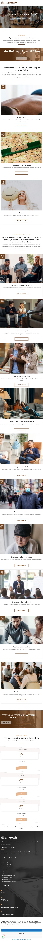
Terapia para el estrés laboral (21, 601)
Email (2, 906)
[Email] (1, 904)
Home (14, 18)
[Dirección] (1, 890)
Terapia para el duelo (21, 466)
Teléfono (3, 899)
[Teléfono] (1, 897)
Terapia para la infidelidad (21, 375)
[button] (41, 919)
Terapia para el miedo (21, 511)
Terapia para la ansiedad (21, 692)
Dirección (3, 892)
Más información (21, 125)
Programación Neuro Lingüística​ (21, 165)
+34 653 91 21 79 (4, 900)
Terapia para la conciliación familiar (21, 285)
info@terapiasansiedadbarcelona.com (9, 907)
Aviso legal (29, 939)
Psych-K (21, 213)
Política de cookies (15, 939)
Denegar (21, 933)
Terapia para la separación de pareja (21, 420)
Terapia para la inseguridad (21, 646)
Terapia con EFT (21, 117)
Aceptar (21, 930)
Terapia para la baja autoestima (21, 556)
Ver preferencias (21, 936)
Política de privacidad (22, 939)
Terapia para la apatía (21, 330)
